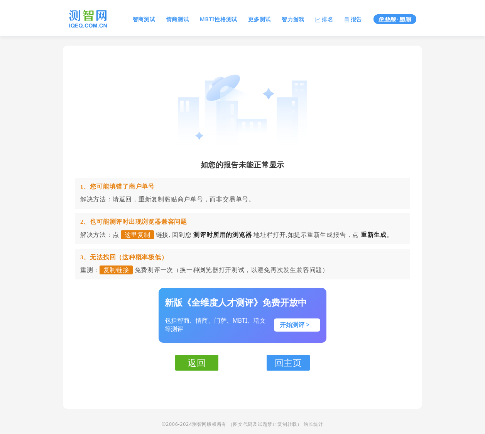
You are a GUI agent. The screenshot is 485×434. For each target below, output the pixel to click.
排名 (324, 19)
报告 (353, 19)
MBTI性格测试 (218, 19)
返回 (197, 362)
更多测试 (259, 19)
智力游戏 (293, 19)
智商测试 (144, 19)
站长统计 (313, 424)
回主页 (288, 362)
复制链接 (116, 270)
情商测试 (177, 19)
